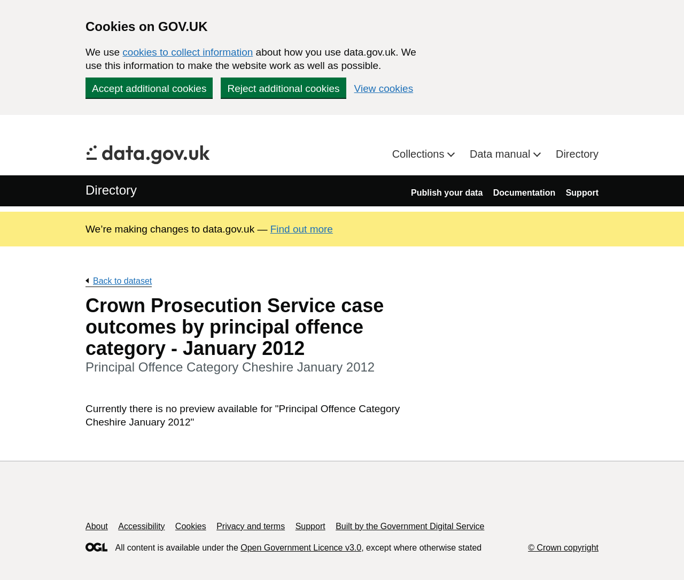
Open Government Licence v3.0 (300, 547)
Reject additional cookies (283, 88)
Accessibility (141, 526)
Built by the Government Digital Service (410, 526)
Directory (577, 154)
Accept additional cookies (149, 88)
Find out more (301, 229)
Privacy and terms (250, 526)
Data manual (501, 154)
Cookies (190, 526)
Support (582, 192)
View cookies (384, 88)
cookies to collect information (187, 52)
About (97, 526)
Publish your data (447, 192)
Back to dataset (122, 280)
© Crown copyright (563, 547)
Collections (419, 154)
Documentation (524, 192)
